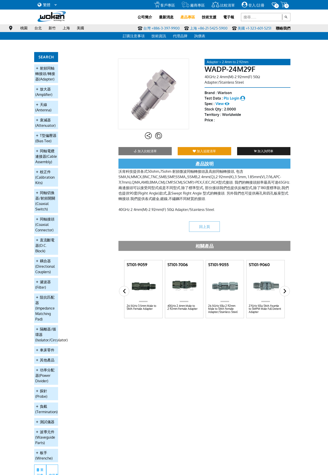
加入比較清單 (145, 151)
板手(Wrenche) (49, 289)
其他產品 (44, 229)
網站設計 (240, 468)
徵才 (231, 366)
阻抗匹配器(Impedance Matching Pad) (64, 196)
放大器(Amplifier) (51, 78)
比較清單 (223, 5)
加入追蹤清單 (204, 151)
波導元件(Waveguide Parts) (60, 279)
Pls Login (234, 98)
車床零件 (44, 219)
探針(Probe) (47, 249)
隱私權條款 (47, 468)
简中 (153, 468)
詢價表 (199, 36)
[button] (124, 291)
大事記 (42, 385)
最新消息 (166, 17)
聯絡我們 (283, 28)
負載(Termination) (52, 259)
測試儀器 (44, 269)
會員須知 (78, 468)
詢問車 (208, 366)
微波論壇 (186, 372)
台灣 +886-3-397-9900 (161, 28)
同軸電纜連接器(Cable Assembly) (64, 118)
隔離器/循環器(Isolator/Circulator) (65, 209)
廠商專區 (193, 5)
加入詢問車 (263, 151)
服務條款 (63, 468)
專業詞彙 (186, 359)
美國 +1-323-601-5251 (254, 28)
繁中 (144, 468)
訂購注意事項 (134, 36)
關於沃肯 (44, 353)
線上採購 (109, 468)
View (222, 103)
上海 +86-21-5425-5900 (209, 28)
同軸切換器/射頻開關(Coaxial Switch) (61, 141)
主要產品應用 (47, 366)
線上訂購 (94, 468)
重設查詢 (50, 300)
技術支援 (209, 17)
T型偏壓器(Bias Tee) (54, 108)
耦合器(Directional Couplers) (61, 173)
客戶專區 (164, 5)
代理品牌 (180, 36)
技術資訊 (158, 36)
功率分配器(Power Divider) (59, 239)
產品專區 (187, 17)
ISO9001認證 (47, 378)
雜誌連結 (186, 366)
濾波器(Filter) (48, 183)
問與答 (184, 353)
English (164, 468)
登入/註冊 (253, 5)
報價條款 (44, 372)
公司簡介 (145, 17)
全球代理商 (236, 359)
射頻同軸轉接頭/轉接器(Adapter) (64, 68)
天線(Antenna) (49, 88)
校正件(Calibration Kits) (56, 128)
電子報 (228, 17)
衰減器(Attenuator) (53, 98)
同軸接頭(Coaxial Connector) (61, 153)
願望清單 (210, 359)
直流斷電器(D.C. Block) (56, 163)
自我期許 (44, 359)
